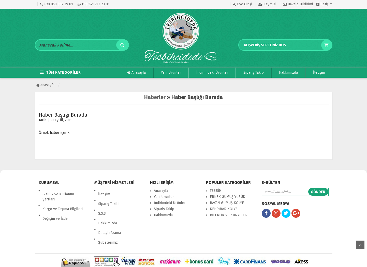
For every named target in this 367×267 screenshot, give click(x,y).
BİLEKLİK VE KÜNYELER (228, 215)
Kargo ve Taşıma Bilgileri (62, 202)
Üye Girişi (242, 4)
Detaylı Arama (109, 215)
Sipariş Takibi (108, 197)
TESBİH (215, 191)
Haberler (155, 97)
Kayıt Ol (267, 4)
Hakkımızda (288, 72)
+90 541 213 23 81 (94, 4)
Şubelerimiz (108, 221)
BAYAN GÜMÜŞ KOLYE (227, 203)
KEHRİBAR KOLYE (224, 209)
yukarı (360, 245)
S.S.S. (102, 203)
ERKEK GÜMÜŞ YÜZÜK (227, 197)
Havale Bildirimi (298, 4)
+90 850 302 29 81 (56, 4)
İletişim (324, 4)
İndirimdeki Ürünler (212, 72)
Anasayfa (136, 72)
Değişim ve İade (55, 208)
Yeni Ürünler (171, 72)
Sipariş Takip (253, 72)
